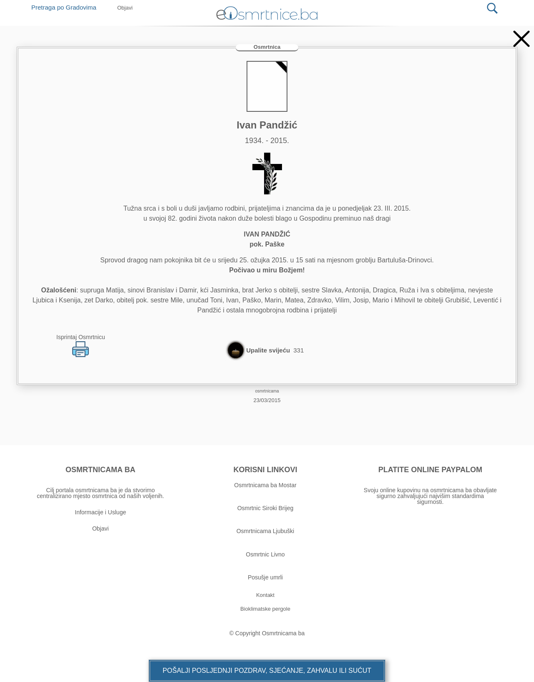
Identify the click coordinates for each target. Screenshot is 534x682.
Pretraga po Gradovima (67, 7)
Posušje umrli (265, 577)
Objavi (100, 528)
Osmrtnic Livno (265, 554)
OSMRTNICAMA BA (100, 470)
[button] (267, 670)
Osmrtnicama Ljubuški (266, 531)
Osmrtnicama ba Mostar (265, 485)
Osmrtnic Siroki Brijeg (265, 508)
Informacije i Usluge (100, 512)
